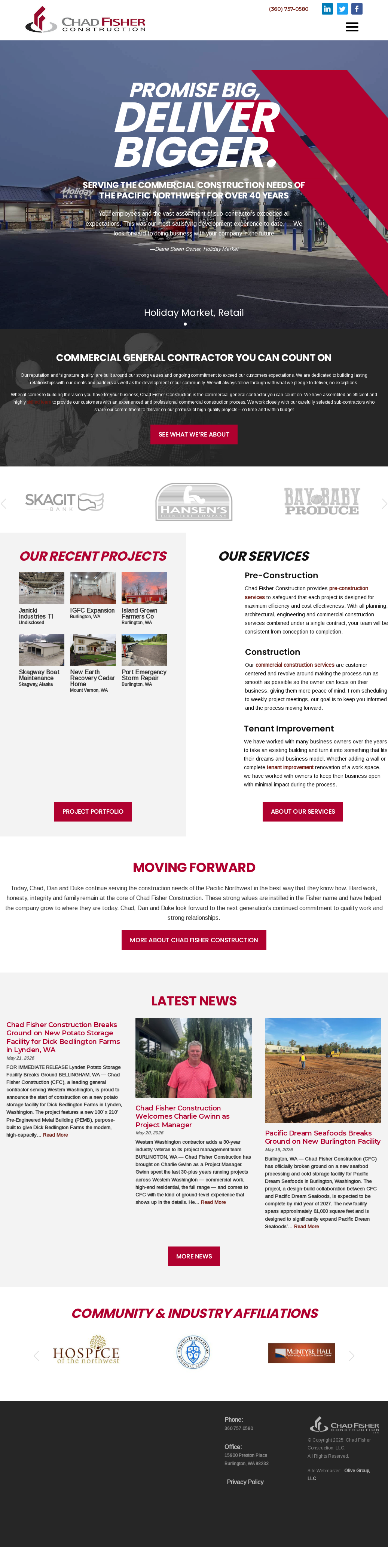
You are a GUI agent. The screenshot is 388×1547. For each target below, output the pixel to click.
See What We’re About (194, 434)
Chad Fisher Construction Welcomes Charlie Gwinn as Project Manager (182, 1116)
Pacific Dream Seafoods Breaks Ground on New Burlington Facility (323, 1137)
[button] (185, 324)
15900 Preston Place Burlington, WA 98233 (246, 1459)
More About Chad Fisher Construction (194, 940)
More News (194, 1256)
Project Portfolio (92, 811)
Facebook (357, 9)
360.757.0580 (238, 1428)
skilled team (39, 402)
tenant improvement (290, 767)
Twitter (342, 9)
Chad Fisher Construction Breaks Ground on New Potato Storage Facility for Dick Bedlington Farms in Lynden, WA (63, 1037)
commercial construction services (295, 665)
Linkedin (327, 9)
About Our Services (303, 811)
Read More (55, 1135)
